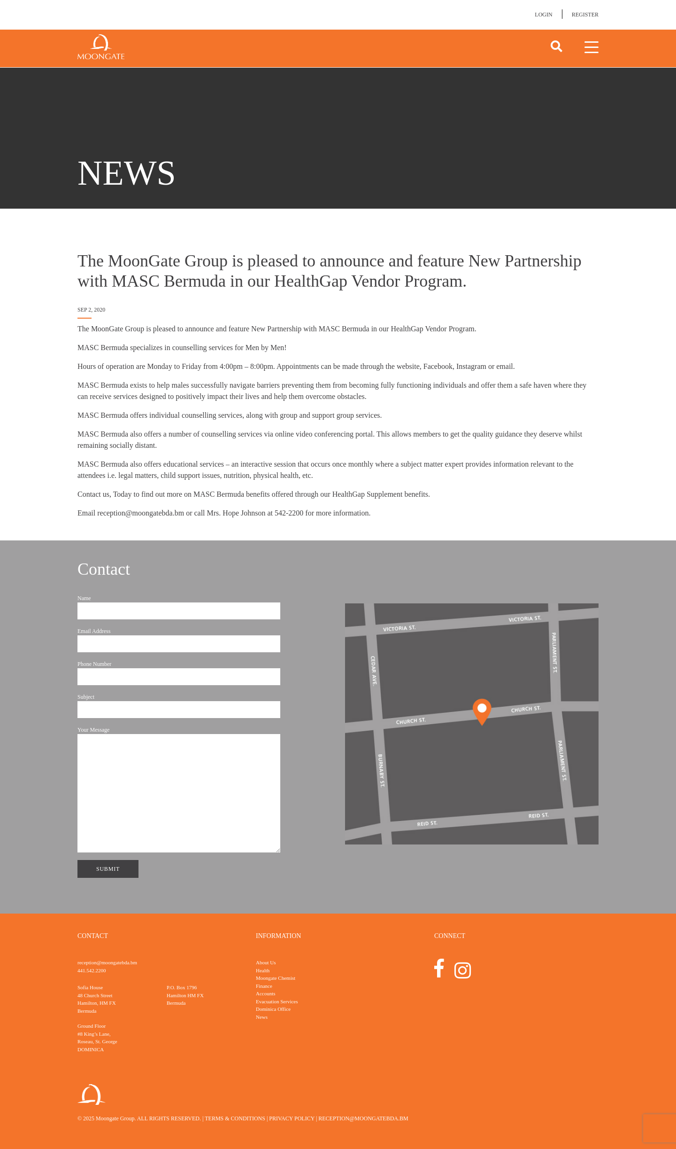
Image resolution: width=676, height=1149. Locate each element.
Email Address (178, 640)
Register (585, 14)
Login (543, 14)
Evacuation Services (277, 1001)
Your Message (178, 789)
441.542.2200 (91, 970)
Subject (178, 706)
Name (178, 607)
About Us (266, 962)
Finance (264, 986)
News (262, 1017)
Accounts (266, 993)
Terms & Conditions (235, 1118)
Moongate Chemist (275, 978)
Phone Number (178, 673)
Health (262, 970)
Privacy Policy (292, 1118)
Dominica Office (273, 1009)
